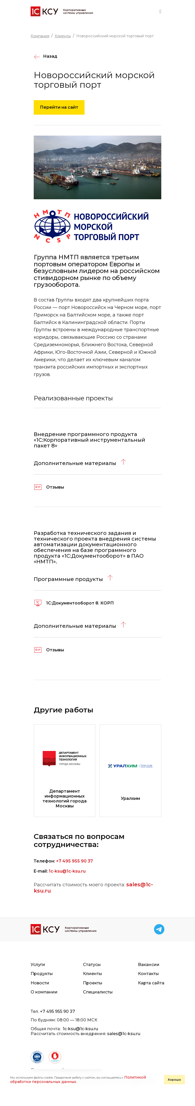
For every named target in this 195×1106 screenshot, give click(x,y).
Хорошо (174, 1079)
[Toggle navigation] (160, 11)
